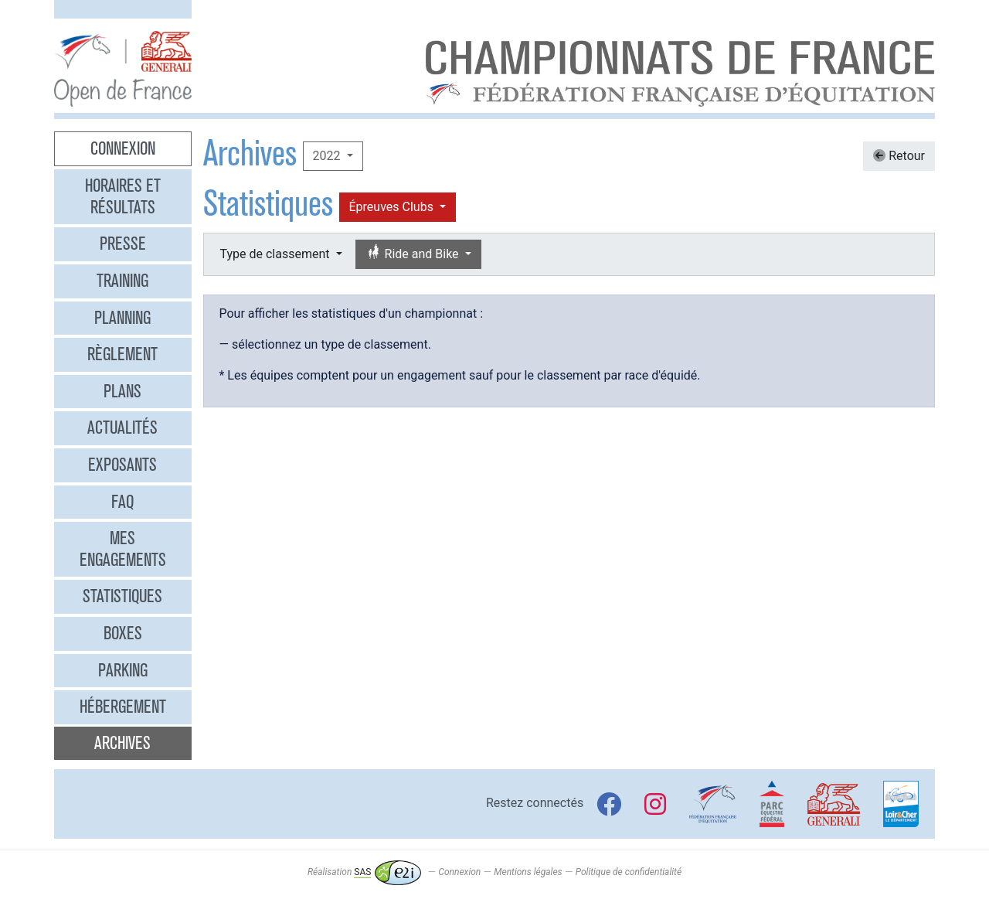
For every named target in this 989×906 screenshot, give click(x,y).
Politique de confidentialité (628, 872)
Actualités (122, 427)
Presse (123, 243)
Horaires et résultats (123, 196)
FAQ (122, 502)
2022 (328, 155)
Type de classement (276, 254)
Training (122, 280)
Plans (122, 391)
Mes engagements (123, 549)
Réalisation (364, 872)
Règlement (122, 354)
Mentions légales (528, 872)
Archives (122, 743)
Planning (122, 318)
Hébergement (123, 706)
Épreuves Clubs (393, 206)
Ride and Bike (413, 253)
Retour (899, 155)
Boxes (123, 633)
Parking (123, 670)
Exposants (122, 464)
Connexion (122, 148)
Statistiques (122, 596)
